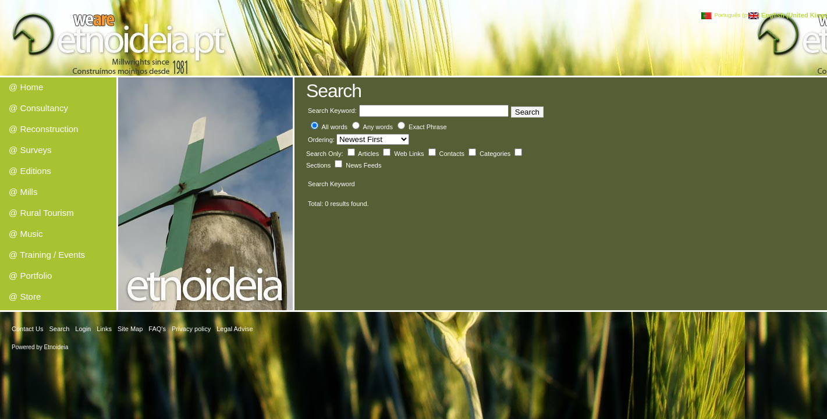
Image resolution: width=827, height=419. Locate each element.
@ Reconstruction (43, 129)
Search (527, 112)
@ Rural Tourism (41, 213)
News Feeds (363, 165)
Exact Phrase (427, 126)
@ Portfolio (30, 275)
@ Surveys (30, 150)
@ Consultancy (38, 108)
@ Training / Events (47, 255)
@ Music (26, 234)
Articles (369, 153)
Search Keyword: (332, 110)
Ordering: (322, 139)
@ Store (25, 296)
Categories (496, 153)
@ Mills (23, 192)
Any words (378, 126)
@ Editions (30, 171)
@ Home (26, 87)
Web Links (409, 153)
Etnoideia (56, 347)
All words (334, 126)
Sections (319, 165)
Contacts (452, 153)
